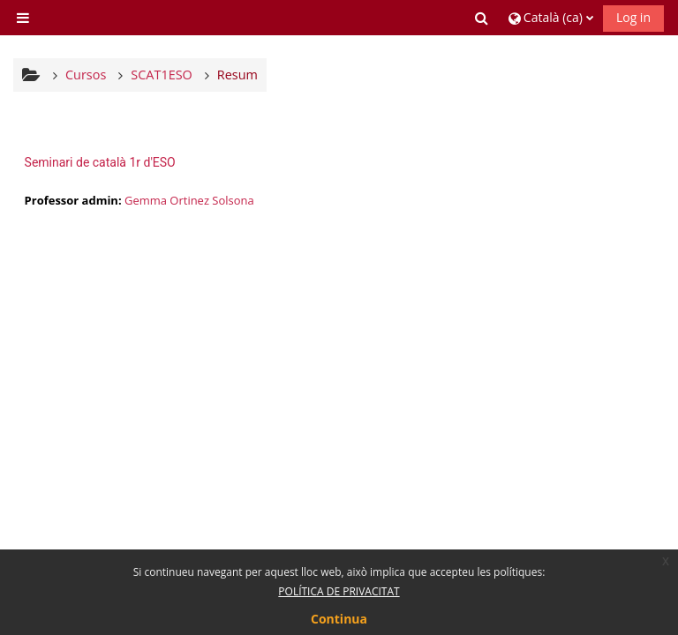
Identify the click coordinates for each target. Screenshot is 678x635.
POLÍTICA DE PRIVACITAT (338, 591)
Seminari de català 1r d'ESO (100, 162)
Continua (339, 618)
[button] (483, 17)
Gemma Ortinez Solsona (189, 200)
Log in (633, 17)
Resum (237, 74)
